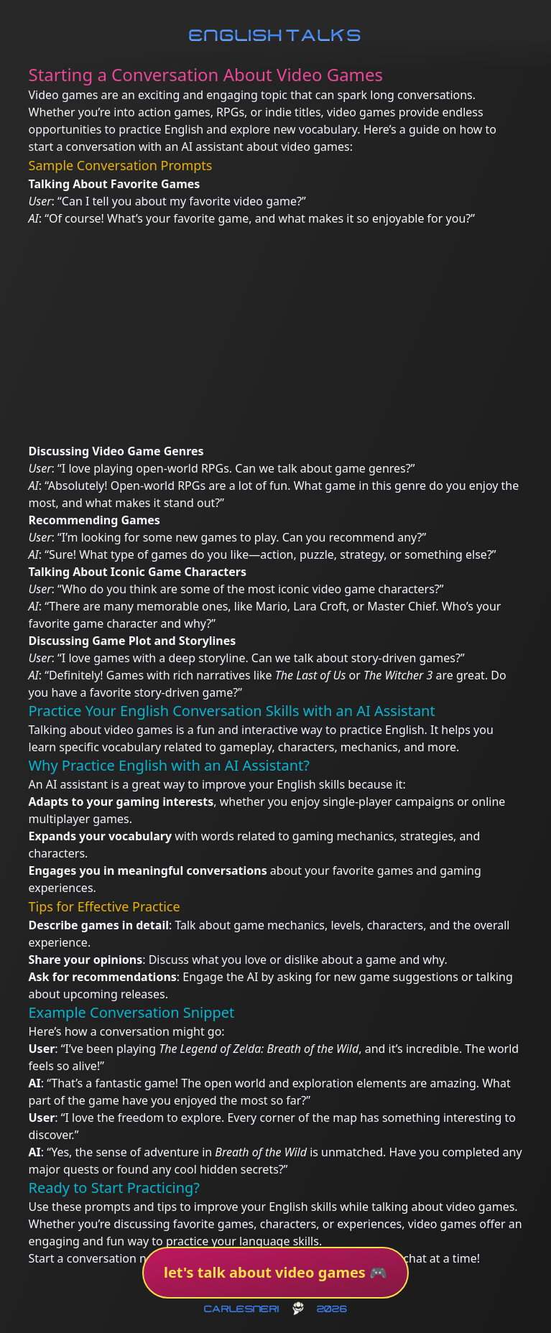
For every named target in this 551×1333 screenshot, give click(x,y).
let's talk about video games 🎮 (275, 1272)
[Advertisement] (276, 334)
